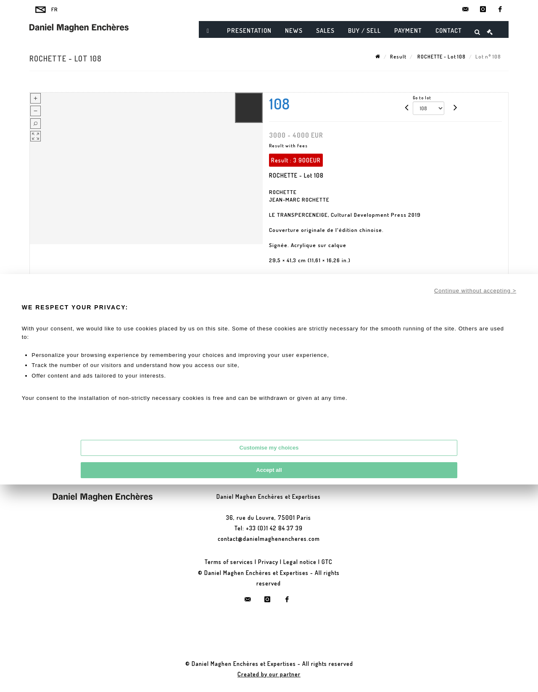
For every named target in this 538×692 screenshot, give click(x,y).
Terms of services (229, 561)
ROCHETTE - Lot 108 (441, 56)
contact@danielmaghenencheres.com (269, 538)
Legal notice (299, 561)
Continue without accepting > (475, 290)
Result (398, 56)
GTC (327, 561)
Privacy (268, 561)
